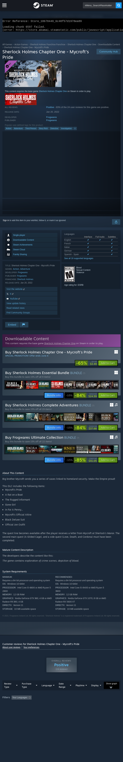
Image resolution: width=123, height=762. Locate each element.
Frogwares (51, 119)
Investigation (66, 130)
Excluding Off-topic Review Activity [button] (54, 704)
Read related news (16, 310)
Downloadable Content (109, 46)
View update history (16, 305)
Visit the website (16, 291)
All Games (7, 46)
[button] (108, 365)
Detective (54, 130)
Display (95, 692)
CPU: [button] (63, 709)
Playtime (80, 692)
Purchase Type (26, 692)
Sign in (6, 222)
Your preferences (31, 649)
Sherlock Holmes (25, 281)
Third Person (30, 130)
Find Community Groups (18, 314)
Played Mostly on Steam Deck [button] (17, 709)
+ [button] (74, 130)
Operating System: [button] (45, 709)
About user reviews (11, 649)
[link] (86, 365)
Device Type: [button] (90, 709)
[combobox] (99, 5)
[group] (61, 706)
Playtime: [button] (81, 704)
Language (47, 692)
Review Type (7, 692)
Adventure (18, 130)
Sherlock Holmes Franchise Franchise (47, 46)
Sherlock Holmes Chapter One (82, 46)
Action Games (21, 46)
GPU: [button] (74, 709)
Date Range (62, 692)
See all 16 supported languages (78, 260)
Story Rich (43, 130)
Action (8, 130)
